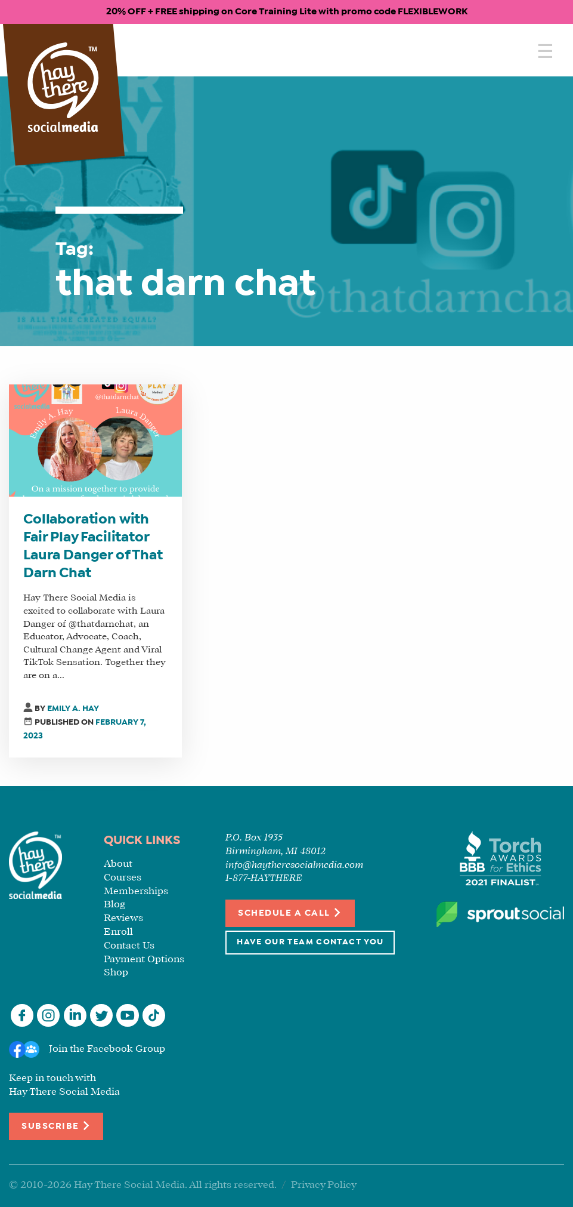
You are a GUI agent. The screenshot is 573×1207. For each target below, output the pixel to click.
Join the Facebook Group (107, 1049)
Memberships (136, 891)
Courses (122, 877)
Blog (114, 904)
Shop (116, 972)
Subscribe (56, 1125)
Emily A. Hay (73, 709)
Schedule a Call (290, 912)
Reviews (123, 918)
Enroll (118, 932)
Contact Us (129, 945)
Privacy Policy (324, 1185)
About (118, 864)
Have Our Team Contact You (310, 942)
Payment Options (144, 959)
